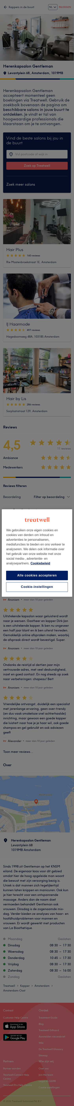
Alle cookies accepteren (37, 575)
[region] (37, 553)
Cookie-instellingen (37, 587)
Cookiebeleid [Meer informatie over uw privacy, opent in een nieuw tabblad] (40, 563)
